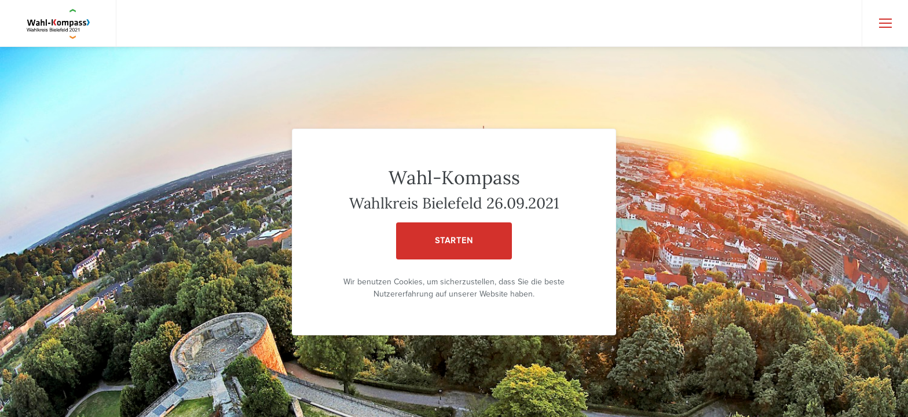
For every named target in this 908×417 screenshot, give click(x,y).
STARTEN (454, 241)
